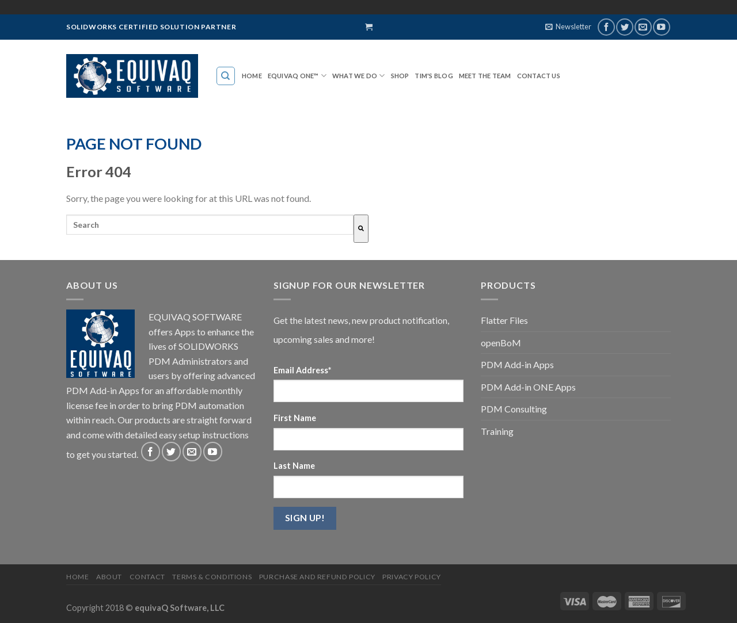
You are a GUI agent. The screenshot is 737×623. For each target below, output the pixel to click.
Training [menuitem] (497, 431)
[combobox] (210, 225)
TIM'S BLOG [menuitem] (434, 75)
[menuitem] (225, 76)
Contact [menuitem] (147, 577)
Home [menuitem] (252, 75)
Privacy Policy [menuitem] (411, 577)
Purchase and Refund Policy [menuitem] (317, 577)
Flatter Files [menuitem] (504, 320)
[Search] (361, 229)
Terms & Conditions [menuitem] (212, 577)
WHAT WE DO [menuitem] (354, 75)
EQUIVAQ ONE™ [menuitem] (293, 75)
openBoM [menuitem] (501, 342)
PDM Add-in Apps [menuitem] (517, 364)
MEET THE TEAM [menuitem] (485, 75)
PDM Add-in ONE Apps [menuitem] (528, 386)
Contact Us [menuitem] (538, 75)
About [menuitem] (109, 577)
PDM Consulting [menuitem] (514, 408)
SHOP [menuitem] (400, 75)
